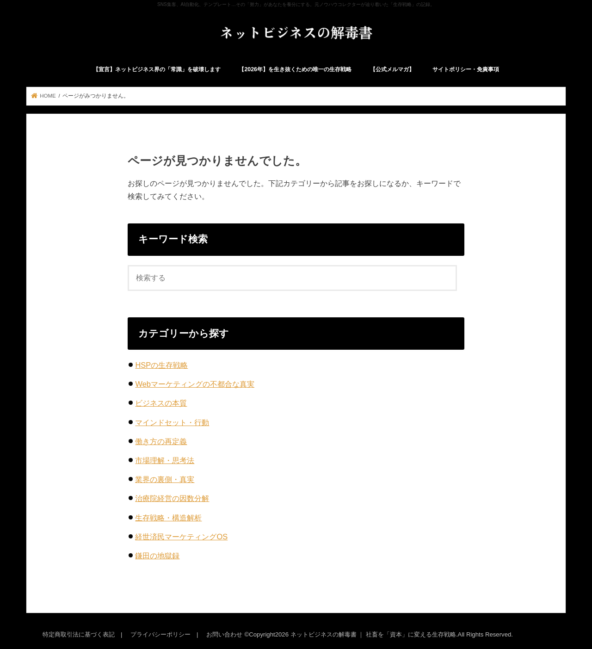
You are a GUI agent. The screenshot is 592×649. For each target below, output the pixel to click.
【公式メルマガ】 (392, 69)
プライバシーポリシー (160, 634)
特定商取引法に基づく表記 (79, 634)
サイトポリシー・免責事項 (465, 69)
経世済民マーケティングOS (181, 536)
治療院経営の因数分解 (172, 498)
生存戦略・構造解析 (168, 517)
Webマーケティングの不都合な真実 (194, 384)
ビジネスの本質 (161, 403)
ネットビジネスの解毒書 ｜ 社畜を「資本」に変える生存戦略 (373, 634)
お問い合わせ (224, 634)
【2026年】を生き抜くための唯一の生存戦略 (295, 69)
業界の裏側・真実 (164, 479)
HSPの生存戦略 (161, 365)
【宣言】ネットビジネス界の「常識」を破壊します (157, 69)
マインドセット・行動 (172, 422)
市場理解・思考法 (164, 460)
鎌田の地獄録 (157, 555)
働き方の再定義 (161, 441)
